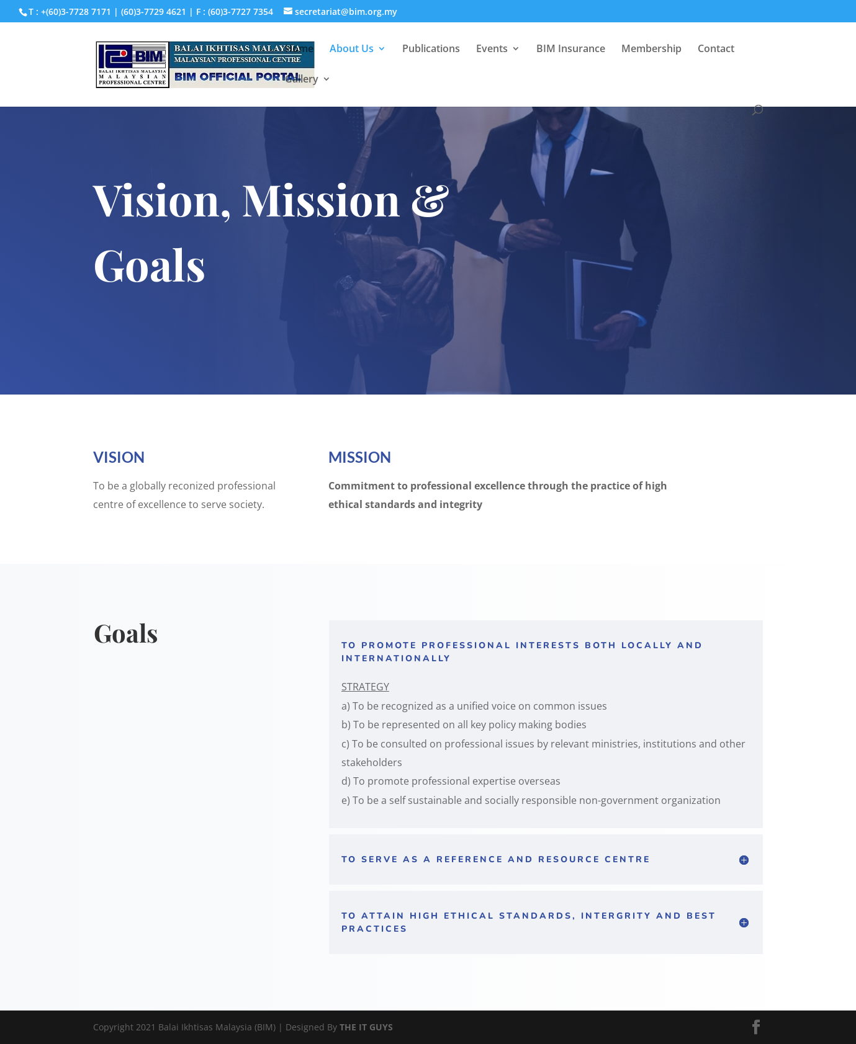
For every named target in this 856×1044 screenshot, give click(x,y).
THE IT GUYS (366, 1027)
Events (492, 49)
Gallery (301, 80)
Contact (716, 49)
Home (299, 49)
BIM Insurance (570, 49)
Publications (431, 49)
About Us (352, 49)
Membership (651, 49)
